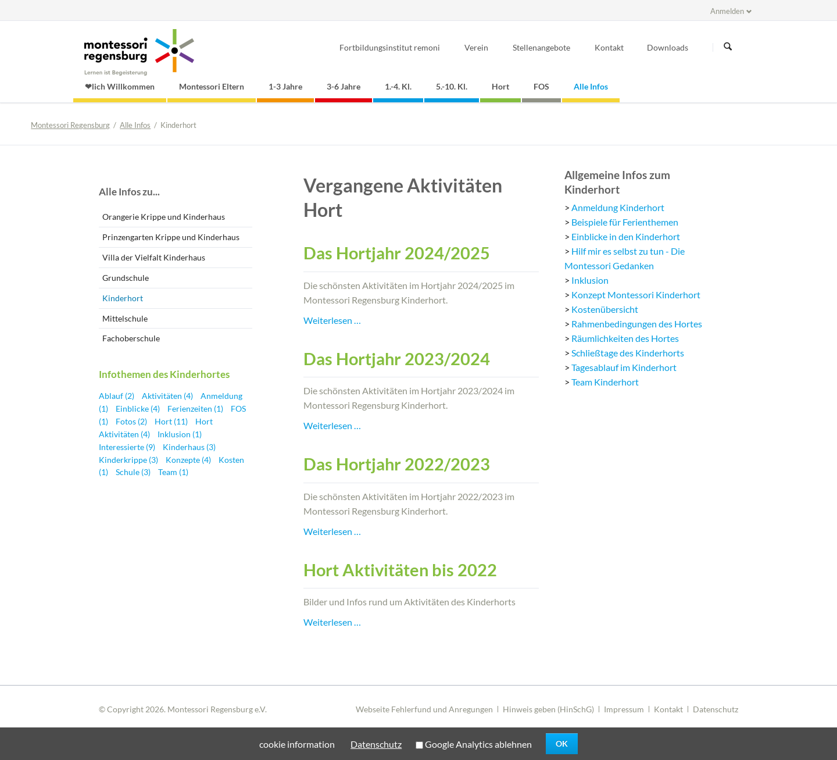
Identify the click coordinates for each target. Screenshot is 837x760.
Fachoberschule (131, 338)
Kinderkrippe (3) (129, 460)
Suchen (728, 47)
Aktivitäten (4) (168, 396)
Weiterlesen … (332, 320)
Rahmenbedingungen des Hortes (636, 323)
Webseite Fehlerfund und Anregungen (424, 709)
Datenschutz (715, 709)
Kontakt (668, 709)
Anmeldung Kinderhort (617, 207)
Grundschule (125, 278)
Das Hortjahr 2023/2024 (396, 359)
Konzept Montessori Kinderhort (635, 294)
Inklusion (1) (180, 434)
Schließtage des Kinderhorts (627, 352)
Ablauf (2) (117, 396)
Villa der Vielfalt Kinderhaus (153, 257)
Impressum (624, 709)
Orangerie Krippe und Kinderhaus (163, 217)
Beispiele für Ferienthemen (624, 221)
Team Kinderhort (605, 381)
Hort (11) (172, 421)
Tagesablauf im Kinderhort (624, 367)
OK (562, 743)
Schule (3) (134, 472)
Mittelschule (125, 318)
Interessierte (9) (128, 447)
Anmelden (727, 11)
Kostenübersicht (604, 309)
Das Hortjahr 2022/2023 (396, 464)
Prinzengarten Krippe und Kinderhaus (170, 237)
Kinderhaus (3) (189, 447)
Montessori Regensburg (70, 125)
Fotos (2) (132, 421)
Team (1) (173, 472)
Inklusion (590, 280)
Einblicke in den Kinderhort (625, 236)
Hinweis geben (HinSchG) (548, 709)
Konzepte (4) (189, 460)
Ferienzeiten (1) (196, 408)
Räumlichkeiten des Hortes (625, 338)
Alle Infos (135, 125)
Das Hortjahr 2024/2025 (396, 253)
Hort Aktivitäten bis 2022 (400, 570)
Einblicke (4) (139, 408)
